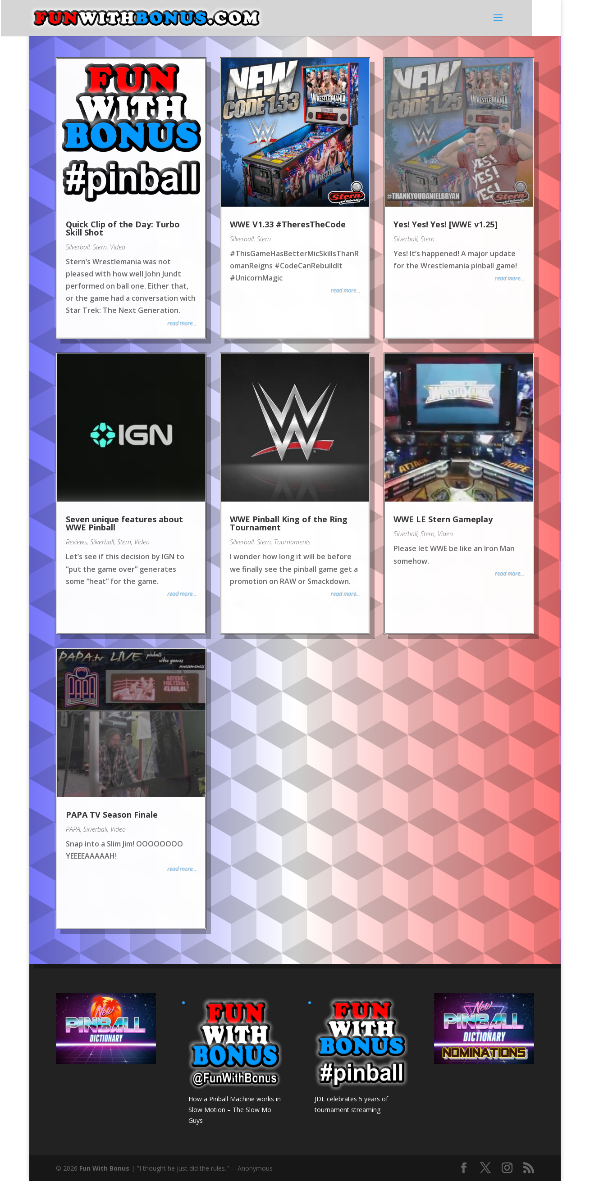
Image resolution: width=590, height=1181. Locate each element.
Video (117, 247)
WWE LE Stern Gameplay (443, 519)
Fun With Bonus (104, 1168)
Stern (100, 247)
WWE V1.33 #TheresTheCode (288, 224)
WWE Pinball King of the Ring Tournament (289, 523)
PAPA (73, 829)
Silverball (78, 247)
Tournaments (292, 542)
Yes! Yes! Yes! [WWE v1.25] (445, 224)
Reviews (76, 542)
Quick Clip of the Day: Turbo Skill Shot (123, 228)
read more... (182, 323)
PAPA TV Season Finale (112, 814)
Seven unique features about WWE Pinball (124, 523)
